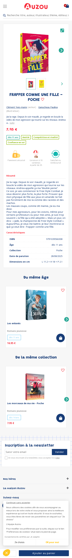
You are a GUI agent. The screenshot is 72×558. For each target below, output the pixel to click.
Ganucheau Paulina (48, 107)
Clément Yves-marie (16, 107)
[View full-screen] (62, 30)
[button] (6, 552)
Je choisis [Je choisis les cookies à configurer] (19, 542)
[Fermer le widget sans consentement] (37, 502)
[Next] (61, 50)
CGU (57, 457)
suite (12, 122)
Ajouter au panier (43, 553)
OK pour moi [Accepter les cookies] (52, 542)
